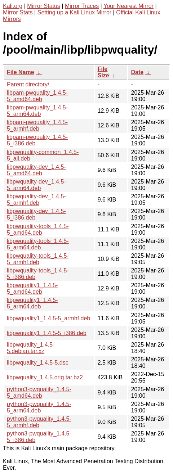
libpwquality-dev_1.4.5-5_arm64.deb (36, 185)
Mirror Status (43, 6)
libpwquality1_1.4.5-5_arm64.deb (32, 303)
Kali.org (12, 6)
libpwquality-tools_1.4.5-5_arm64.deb (38, 244)
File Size (103, 72)
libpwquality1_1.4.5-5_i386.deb (46, 333)
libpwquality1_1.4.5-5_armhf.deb (48, 318)
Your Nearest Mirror (128, 6)
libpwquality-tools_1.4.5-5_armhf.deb (38, 259)
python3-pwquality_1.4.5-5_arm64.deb (39, 407)
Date (137, 72)
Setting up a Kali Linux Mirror (74, 12)
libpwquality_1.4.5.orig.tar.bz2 (45, 377)
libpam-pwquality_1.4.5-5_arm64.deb (37, 110)
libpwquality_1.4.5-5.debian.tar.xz (31, 348)
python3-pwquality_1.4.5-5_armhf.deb (39, 422)
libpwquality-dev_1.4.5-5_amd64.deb (36, 170)
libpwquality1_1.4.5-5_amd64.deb (32, 288)
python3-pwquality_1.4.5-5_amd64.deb (39, 392)
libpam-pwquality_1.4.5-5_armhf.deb (37, 125)
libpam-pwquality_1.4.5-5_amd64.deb (37, 96)
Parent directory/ (28, 84)
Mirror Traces (82, 6)
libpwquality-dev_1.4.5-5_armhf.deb (36, 199)
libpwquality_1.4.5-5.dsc (37, 363)
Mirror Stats (18, 12)
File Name (20, 72)
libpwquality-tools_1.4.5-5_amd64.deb (38, 229)
